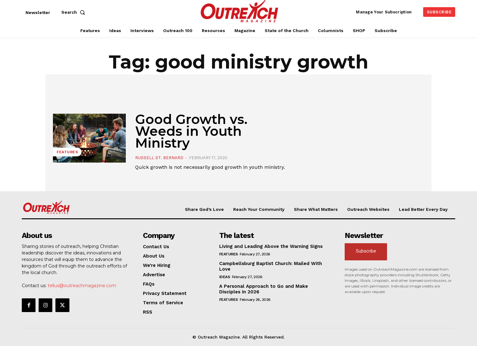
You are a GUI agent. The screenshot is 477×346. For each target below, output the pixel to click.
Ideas (224, 277)
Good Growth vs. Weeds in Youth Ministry (191, 131)
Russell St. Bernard (159, 157)
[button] (74, 12)
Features (67, 152)
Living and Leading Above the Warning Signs (271, 246)
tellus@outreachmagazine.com (82, 285)
